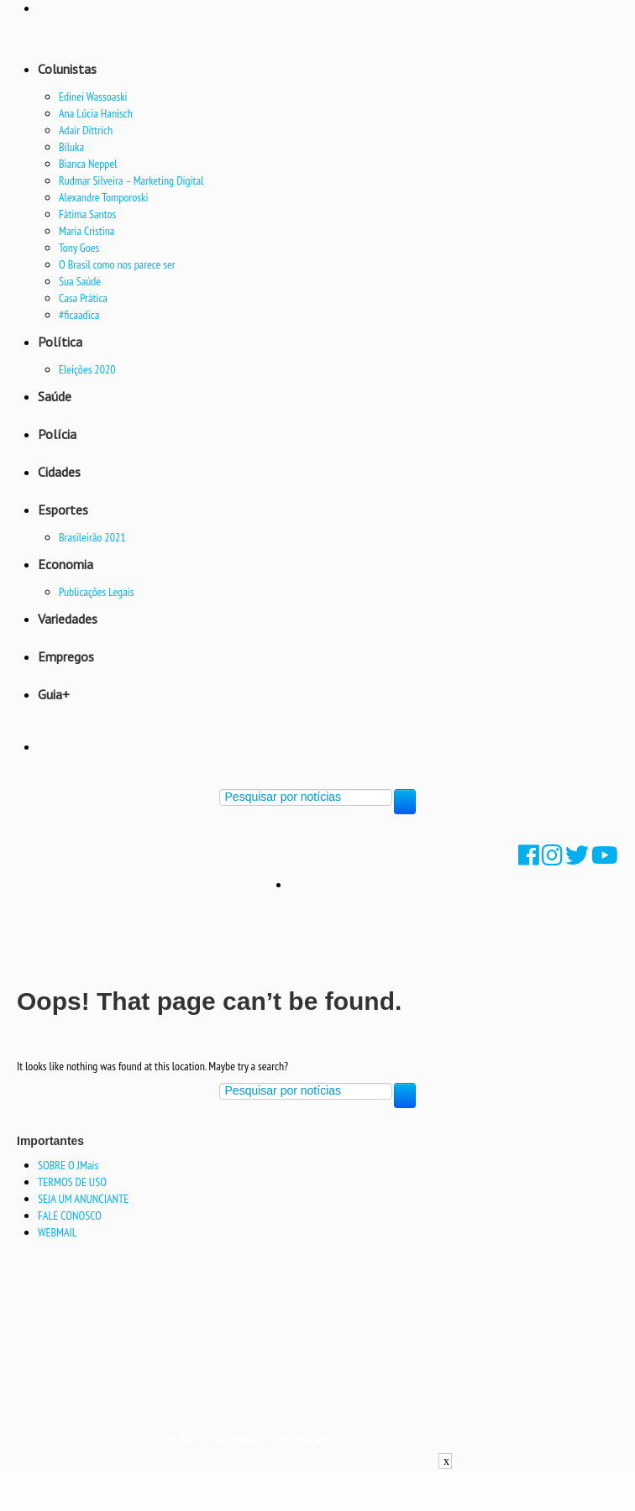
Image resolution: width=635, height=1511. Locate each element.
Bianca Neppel (88, 163)
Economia (65, 564)
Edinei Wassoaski (93, 96)
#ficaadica (79, 314)
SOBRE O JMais (68, 1165)
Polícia (57, 434)
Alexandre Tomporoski (103, 197)
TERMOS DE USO (72, 1181)
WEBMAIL (57, 1232)
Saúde (54, 396)
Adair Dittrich (86, 130)
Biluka (71, 146)
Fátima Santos (87, 214)
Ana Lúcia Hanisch (96, 113)
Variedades (67, 618)
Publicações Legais (96, 591)
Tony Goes (79, 247)
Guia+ (54, 694)
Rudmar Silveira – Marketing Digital (131, 180)
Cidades (59, 471)
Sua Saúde (80, 281)
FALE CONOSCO (70, 1215)
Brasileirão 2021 (92, 537)
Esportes (63, 509)
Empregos (66, 656)
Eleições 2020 (87, 369)
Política (60, 341)
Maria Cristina (86, 230)
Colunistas (67, 68)
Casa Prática (83, 298)
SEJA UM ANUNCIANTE (83, 1198)
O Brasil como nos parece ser (117, 264)
